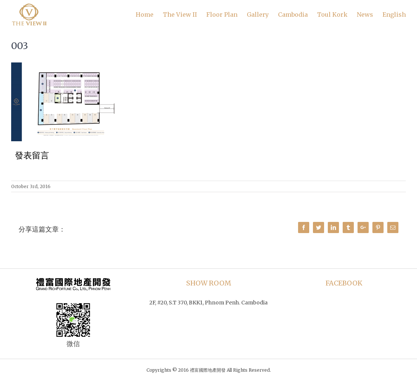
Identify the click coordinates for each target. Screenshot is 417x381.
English (394, 14)
